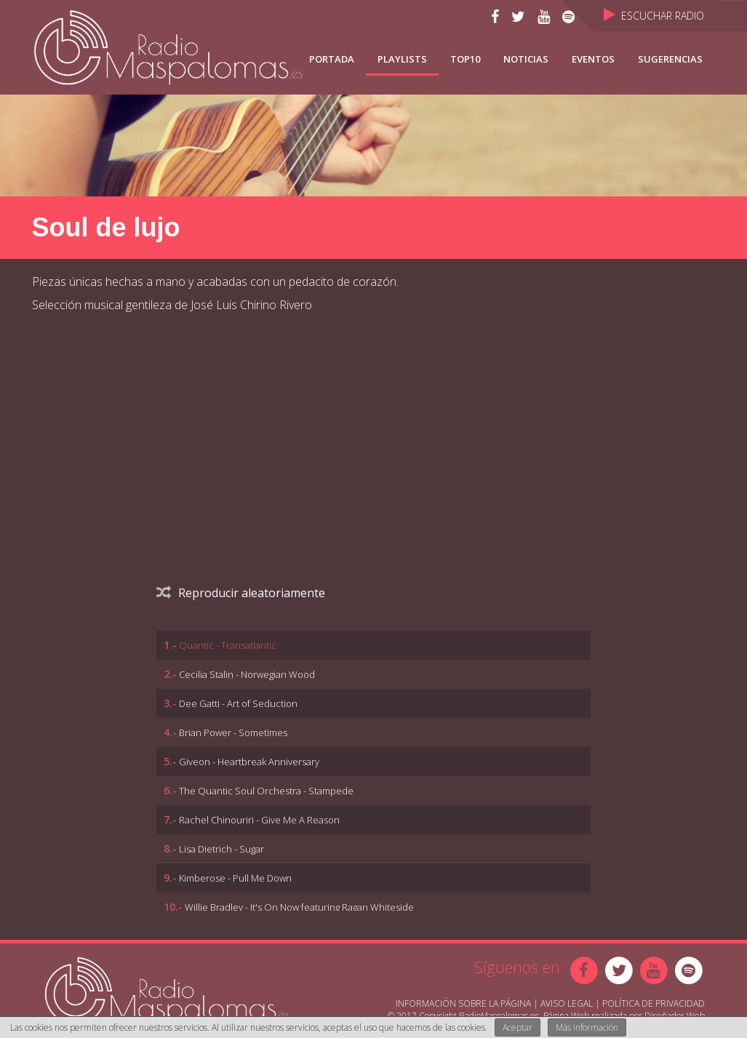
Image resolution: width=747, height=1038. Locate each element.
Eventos (593, 58)
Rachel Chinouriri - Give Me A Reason (259, 819)
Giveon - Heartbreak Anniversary (249, 761)
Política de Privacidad (653, 1003)
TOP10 (465, 58)
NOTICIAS (525, 58)
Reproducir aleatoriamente (240, 593)
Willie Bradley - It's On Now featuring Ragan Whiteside (299, 907)
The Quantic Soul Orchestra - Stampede (266, 790)
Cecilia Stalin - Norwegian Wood (247, 674)
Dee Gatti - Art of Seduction (238, 703)
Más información (587, 1027)
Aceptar (517, 1027)
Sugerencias (670, 58)
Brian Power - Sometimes (233, 732)
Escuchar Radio (654, 16)
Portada (331, 58)
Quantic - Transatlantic (227, 645)
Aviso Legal (566, 1003)
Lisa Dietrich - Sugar (221, 848)
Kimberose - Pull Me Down (235, 878)
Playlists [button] (402, 58)
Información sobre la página (463, 1003)
